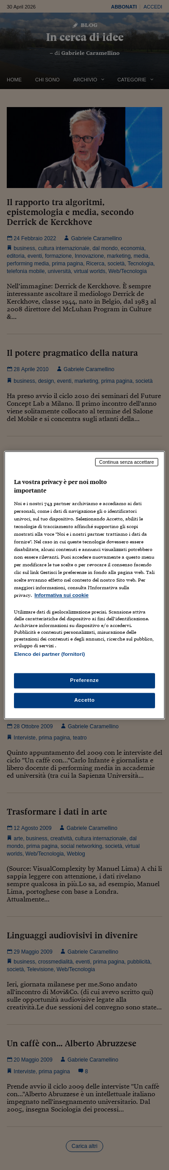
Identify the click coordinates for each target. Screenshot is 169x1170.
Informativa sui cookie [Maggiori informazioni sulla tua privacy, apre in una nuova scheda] (61, 595)
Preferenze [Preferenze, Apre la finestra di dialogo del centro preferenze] (84, 680)
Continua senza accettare (126, 462)
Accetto (84, 700)
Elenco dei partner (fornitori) (49, 654)
